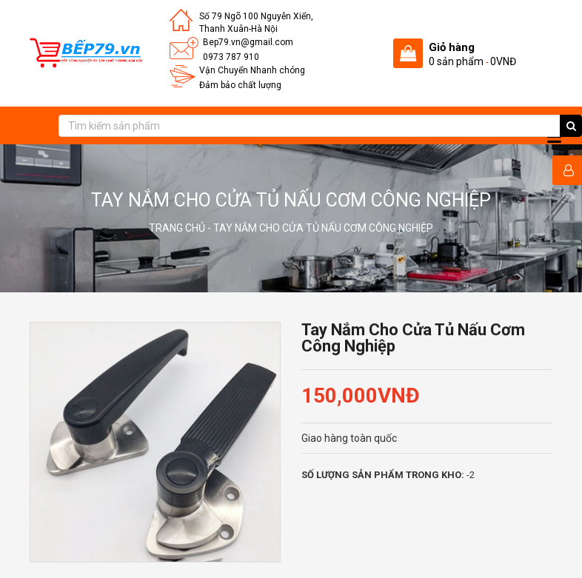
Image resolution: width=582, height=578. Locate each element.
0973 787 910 (231, 57)
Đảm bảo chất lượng (240, 85)
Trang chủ (177, 228)
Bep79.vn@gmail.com (248, 42)
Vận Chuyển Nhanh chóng (252, 70)
